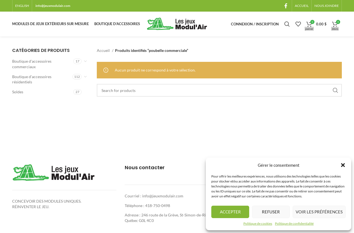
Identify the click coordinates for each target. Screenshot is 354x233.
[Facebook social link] (286, 6)
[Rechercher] (287, 24)
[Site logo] (177, 23)
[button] (343, 165)
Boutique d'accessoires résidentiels (31, 79)
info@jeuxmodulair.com (52, 6)
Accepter (230, 211)
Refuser (271, 211)
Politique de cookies (257, 223)
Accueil (104, 50)
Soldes (17, 91)
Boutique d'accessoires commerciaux (31, 64)
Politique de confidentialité (294, 223)
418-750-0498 (157, 205)
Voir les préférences (319, 211)
